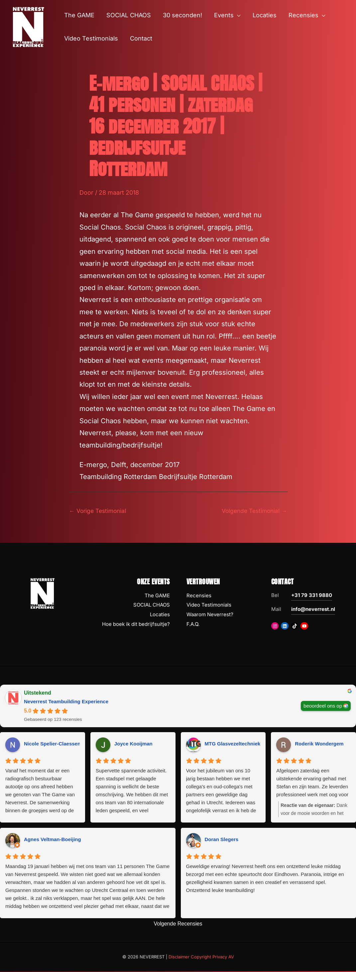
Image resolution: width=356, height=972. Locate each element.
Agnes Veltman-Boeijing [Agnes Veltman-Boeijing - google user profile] (52, 840)
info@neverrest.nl (313, 609)
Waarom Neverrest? (209, 615)
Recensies (198, 596)
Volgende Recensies (178, 924)
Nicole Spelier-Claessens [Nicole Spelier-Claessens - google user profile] (53, 744)
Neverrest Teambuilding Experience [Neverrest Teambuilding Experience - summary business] (66, 702)
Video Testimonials (208, 605)
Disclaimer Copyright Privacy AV (201, 957)
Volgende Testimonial (252, 510)
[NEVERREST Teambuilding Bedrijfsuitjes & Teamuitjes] (28, 26)
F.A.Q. (192, 625)
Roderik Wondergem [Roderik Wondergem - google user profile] (319, 744)
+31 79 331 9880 (311, 595)
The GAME (157, 596)
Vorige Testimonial (99, 510)
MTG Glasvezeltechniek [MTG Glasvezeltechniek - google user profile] (233, 744)
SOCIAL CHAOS (151, 605)
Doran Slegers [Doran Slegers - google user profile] (222, 840)
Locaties (160, 615)
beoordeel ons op (322, 706)
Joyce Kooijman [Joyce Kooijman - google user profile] (133, 744)
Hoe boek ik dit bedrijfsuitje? (136, 625)
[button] (237, 15)
